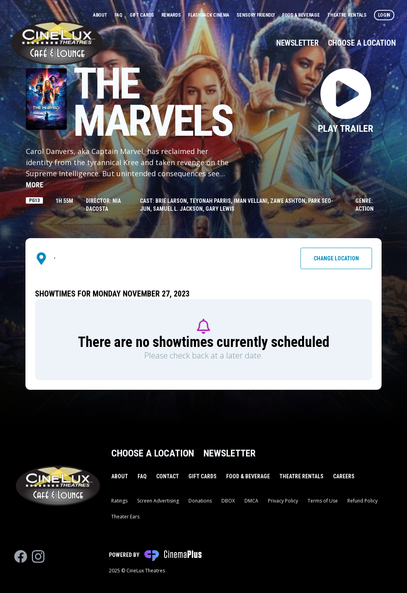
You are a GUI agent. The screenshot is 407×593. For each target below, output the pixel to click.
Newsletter (297, 43)
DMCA (251, 500)
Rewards (171, 15)
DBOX (228, 500)
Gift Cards (142, 15)
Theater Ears (125, 516)
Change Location (336, 258)
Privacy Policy (283, 500)
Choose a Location (362, 43)
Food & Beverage (301, 15)
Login (384, 15)
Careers (344, 476)
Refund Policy (362, 500)
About (100, 15)
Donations (200, 500)
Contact (167, 476)
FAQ (118, 15)
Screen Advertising (158, 500)
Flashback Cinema (209, 15)
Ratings (119, 500)
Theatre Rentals (347, 15)
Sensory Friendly (256, 15)
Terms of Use (323, 500)
